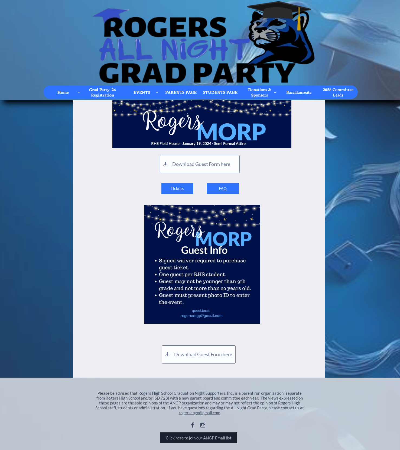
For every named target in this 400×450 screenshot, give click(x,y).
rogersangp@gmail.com (199, 412)
